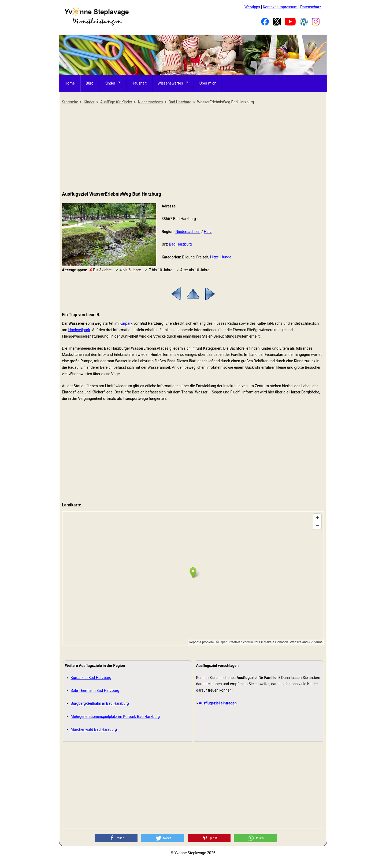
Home (70, 83)
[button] (116, 838)
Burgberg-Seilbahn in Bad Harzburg (100, 703)
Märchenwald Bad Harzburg (94, 729)
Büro (90, 83)
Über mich (207, 83)
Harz (207, 231)
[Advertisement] (193, 148)
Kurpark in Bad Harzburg (91, 677)
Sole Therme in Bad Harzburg (95, 690)
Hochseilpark (79, 330)
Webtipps (252, 7)
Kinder (110, 83)
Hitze (214, 257)
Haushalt (139, 83)
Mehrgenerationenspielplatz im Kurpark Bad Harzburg (115, 716)
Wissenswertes (170, 83)
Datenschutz (310, 7)
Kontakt (269, 7)
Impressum (288, 7)
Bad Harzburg (180, 244)
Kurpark (126, 323)
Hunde (225, 257)
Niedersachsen (187, 231)
